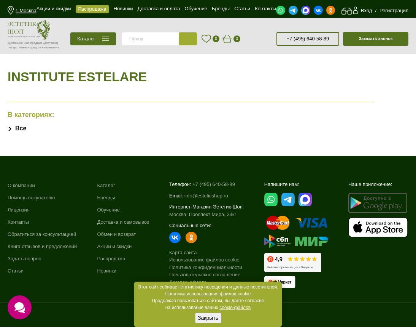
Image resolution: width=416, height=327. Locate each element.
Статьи (16, 269)
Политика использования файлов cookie (208, 294)
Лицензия (19, 209)
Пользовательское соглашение (204, 274)
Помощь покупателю (31, 197)
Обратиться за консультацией (42, 234)
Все (20, 128)
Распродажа (111, 258)
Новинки (106, 269)
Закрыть (208, 318)
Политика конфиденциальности (205, 267)
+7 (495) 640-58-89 (308, 39)
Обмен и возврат (116, 234)
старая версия (268, 39)
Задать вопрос (24, 258)
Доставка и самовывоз (123, 221)
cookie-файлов (235, 307)
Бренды (106, 197)
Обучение (108, 209)
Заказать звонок (375, 38)
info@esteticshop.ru (206, 196)
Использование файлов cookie (204, 260)
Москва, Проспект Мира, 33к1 (203, 214)
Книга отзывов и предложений (42, 245)
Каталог (106, 185)
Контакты (18, 221)
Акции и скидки (114, 245)
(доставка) (50, 43)
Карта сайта (183, 252)
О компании (21, 185)
